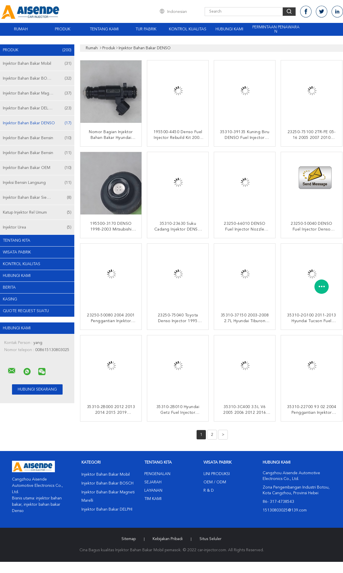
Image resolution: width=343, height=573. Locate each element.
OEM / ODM (215, 482)
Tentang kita (16, 241)
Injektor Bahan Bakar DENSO (37, 123)
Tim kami (152, 499)
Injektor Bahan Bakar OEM (37, 168)
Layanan (153, 491)
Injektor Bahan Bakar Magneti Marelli (37, 93)
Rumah (21, 29)
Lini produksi (217, 474)
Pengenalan (157, 474)
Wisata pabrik (17, 252)
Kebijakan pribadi (168, 539)
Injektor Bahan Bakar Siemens (37, 197)
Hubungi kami (229, 29)
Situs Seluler (211, 539)
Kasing (10, 299)
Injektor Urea (37, 227)
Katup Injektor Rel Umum (37, 212)
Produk (62, 29)
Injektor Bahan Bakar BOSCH (37, 78)
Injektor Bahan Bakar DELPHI (37, 108)
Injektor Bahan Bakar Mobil (37, 63)
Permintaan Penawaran (276, 29)
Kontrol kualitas (187, 29)
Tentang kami (104, 29)
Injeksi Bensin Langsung (37, 183)
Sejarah (152, 482)
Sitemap (128, 539)
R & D (209, 491)
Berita (9, 287)
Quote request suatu (26, 311)
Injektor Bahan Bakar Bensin (37, 138)
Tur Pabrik (145, 29)
